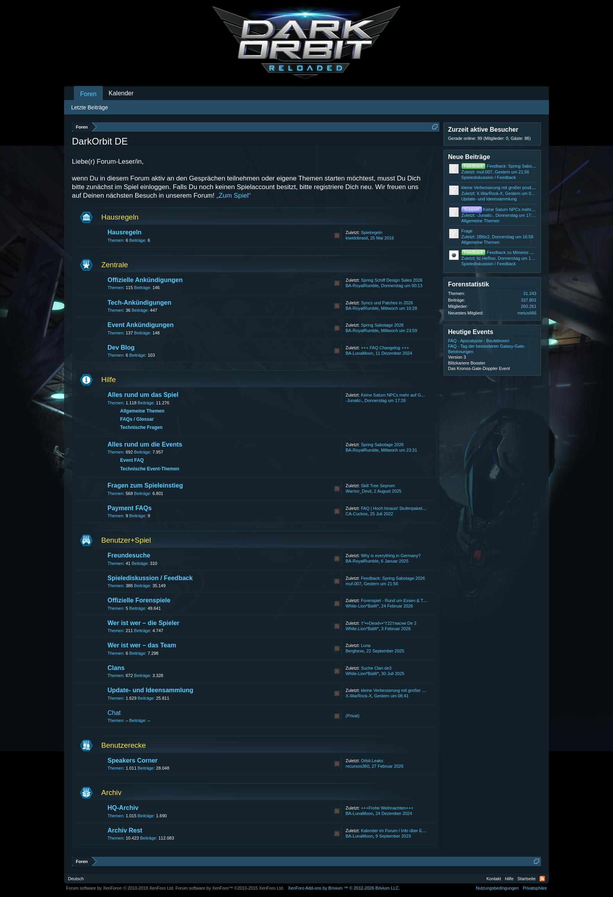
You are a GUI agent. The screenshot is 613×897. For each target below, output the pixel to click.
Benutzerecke (123, 745)
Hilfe (108, 379)
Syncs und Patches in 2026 (387, 302)
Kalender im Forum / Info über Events (396, 830)
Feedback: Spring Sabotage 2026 (393, 578)
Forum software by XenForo (120, 888)
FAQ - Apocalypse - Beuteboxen (478, 340)
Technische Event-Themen (149, 469)
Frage (467, 231)
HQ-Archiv (123, 807)
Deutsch (76, 878)
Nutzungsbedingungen (497, 888)
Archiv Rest (125, 830)
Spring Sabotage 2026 (382, 325)
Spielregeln (371, 232)
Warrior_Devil (358, 491)
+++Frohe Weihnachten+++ (387, 808)
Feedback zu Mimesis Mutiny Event (507, 252)
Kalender (121, 93)
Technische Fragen (141, 427)
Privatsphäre (535, 888)
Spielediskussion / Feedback (150, 578)
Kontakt (493, 878)
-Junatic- (354, 400)
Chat (114, 712)
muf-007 (353, 583)
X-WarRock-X (359, 695)
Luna (365, 645)
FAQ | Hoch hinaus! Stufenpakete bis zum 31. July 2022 (414, 508)
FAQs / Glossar (137, 419)
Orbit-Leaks (372, 760)
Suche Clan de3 (376, 668)
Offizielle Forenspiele (139, 600)
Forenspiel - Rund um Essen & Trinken (398, 600)
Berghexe (355, 651)
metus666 (527, 313)
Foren (88, 94)
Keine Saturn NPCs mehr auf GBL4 (394, 395)
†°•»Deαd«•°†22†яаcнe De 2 (388, 623)
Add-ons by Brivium (344, 888)
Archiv (111, 792)
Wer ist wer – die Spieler (143, 623)
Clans (116, 668)
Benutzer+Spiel (126, 540)
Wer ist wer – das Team (142, 645)
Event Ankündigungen (141, 325)
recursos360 (357, 766)
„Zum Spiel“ (233, 195)
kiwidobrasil (357, 238)
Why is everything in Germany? (391, 555)
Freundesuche (129, 555)
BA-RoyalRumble (362, 285)
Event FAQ (132, 460)
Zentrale (114, 265)
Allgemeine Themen (142, 411)
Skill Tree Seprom (378, 485)
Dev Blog (121, 347)
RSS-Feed (337, 235)
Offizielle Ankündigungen (145, 280)
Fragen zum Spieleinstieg (145, 485)
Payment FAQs (130, 508)
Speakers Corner (133, 760)
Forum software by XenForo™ (230, 888)
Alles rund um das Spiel (143, 394)
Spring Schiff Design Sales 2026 (392, 280)
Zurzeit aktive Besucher (483, 129)
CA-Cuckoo (356, 513)
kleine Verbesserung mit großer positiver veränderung (412, 690)
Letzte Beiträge (89, 107)
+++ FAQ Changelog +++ (385, 347)
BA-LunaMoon (359, 353)
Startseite (527, 878)
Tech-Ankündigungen (139, 302)
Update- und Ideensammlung (151, 690)
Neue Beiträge (469, 157)
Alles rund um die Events (145, 444)
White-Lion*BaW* (362, 606)
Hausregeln (119, 217)
